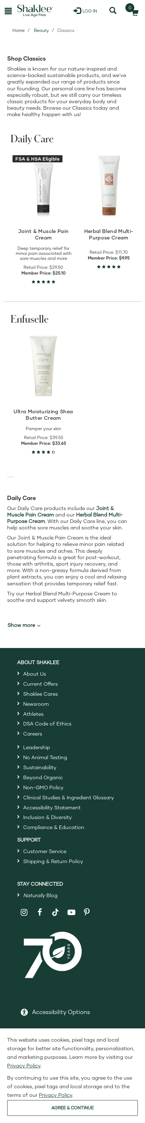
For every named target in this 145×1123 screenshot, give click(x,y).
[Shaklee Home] (35, 11)
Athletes (33, 714)
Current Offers (40, 684)
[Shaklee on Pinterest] (87, 912)
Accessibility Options (61, 1011)
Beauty (41, 30)
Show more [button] (24, 625)
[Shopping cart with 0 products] (133, 11)
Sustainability (39, 767)
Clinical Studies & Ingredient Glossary (68, 797)
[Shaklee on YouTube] (71, 912)
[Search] (113, 11)
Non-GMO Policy (43, 787)
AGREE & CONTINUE (72, 1107)
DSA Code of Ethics (47, 723)
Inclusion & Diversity (47, 817)
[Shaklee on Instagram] (24, 912)
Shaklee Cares (40, 694)
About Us (34, 674)
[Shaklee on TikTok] (55, 908)
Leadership (36, 747)
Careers (32, 734)
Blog (40, 895)
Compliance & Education (53, 827)
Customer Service (44, 851)
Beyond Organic (43, 777)
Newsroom (36, 704)
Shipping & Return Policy (53, 861)
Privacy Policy (23, 1065)
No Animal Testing (45, 757)
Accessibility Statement (52, 807)
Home (18, 30)
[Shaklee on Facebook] (40, 912)
